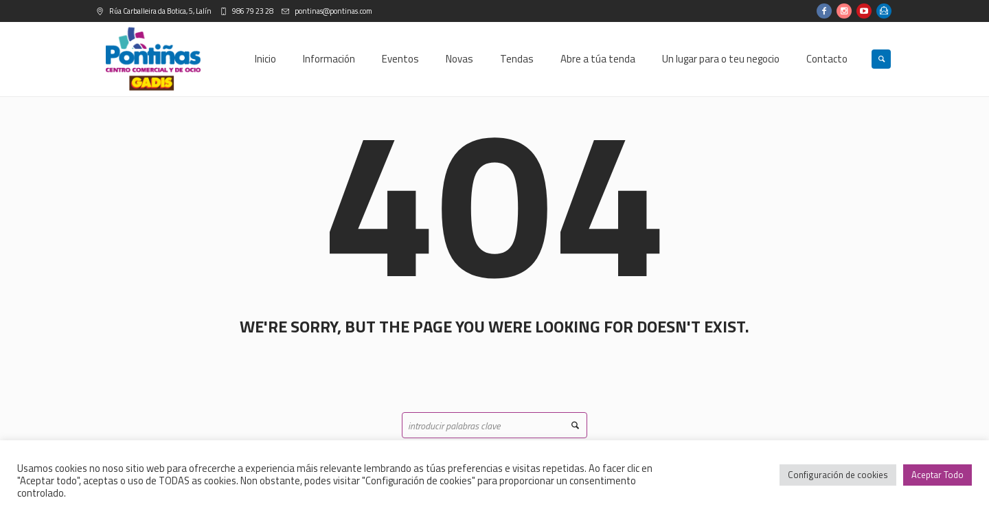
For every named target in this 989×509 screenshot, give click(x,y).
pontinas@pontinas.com (332, 10)
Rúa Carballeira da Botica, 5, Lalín (160, 10)
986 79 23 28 (252, 10)
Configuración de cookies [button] (838, 475)
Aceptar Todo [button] (937, 475)
